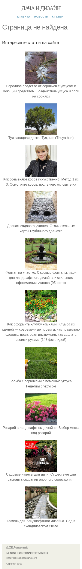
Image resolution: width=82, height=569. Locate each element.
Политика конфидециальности (21, 558)
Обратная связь (14, 564)
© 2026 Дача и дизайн (17, 547)
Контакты (11, 553)
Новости (41, 16)
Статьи (57, 16)
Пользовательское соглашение (33, 553)
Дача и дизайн (41, 8)
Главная (23, 16)
